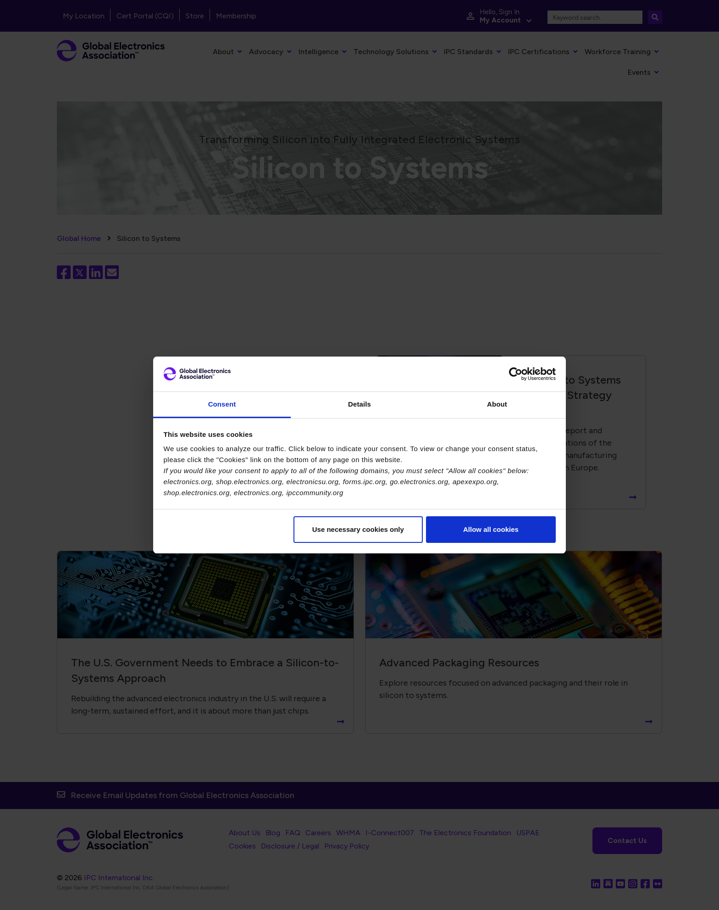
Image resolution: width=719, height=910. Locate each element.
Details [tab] (359, 404)
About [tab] (497, 404)
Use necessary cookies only (358, 529)
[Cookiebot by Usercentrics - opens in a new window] (516, 374)
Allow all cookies (491, 529)
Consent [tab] (222, 404)
